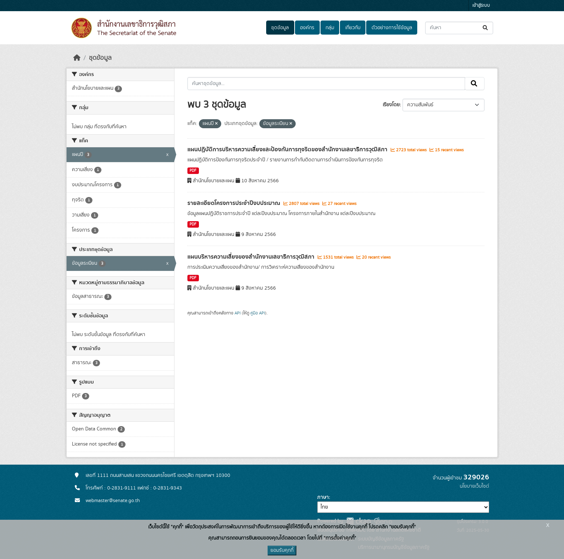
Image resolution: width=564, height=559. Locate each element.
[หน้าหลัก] (77, 58)
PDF (193, 171)
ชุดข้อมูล (280, 27)
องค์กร (307, 27)
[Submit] (486, 28)
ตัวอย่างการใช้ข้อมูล (392, 27)
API (238, 313)
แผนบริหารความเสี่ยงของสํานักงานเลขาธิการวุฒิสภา (251, 256)
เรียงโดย (391, 104)
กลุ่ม (330, 27)
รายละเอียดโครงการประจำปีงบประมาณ (234, 203)
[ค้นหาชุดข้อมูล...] (459, 28)
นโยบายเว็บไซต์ (474, 486)
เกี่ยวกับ (352, 27)
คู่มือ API (257, 313)
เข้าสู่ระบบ (481, 5)
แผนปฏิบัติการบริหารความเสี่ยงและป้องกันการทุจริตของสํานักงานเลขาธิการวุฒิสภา (288, 149)
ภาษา (323, 497)
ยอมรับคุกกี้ (282, 550)
